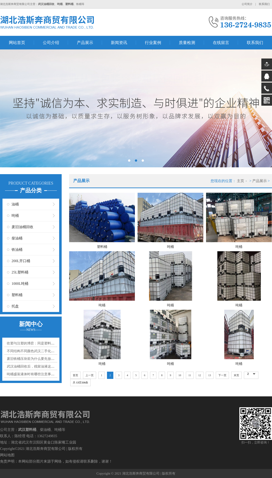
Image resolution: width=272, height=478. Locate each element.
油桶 (15, 204)
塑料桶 (17, 295)
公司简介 (247, 4)
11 (189, 375)
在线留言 (221, 42)
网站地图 (7, 455)
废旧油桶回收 (22, 227)
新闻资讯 (119, 42)
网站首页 (17, 42)
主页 (240, 181)
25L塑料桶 (20, 272)
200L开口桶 (21, 261)
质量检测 (187, 42)
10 (179, 375)
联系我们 (264, 4)
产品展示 (85, 42)
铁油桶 (17, 249)
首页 (75, 375)
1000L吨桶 (20, 283)
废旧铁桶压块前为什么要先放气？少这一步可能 (42, 359)
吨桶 (15, 215)
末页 (236, 375)
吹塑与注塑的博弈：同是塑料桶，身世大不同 (41, 343)
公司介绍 (51, 42)
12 (199, 375)
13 (209, 375)
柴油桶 (17, 238)
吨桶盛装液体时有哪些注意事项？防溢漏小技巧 (42, 374)
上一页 (89, 375)
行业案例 (153, 42)
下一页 (222, 375)
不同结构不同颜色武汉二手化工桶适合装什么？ (42, 351)
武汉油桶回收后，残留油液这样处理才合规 (39, 366)
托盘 (15, 306)
